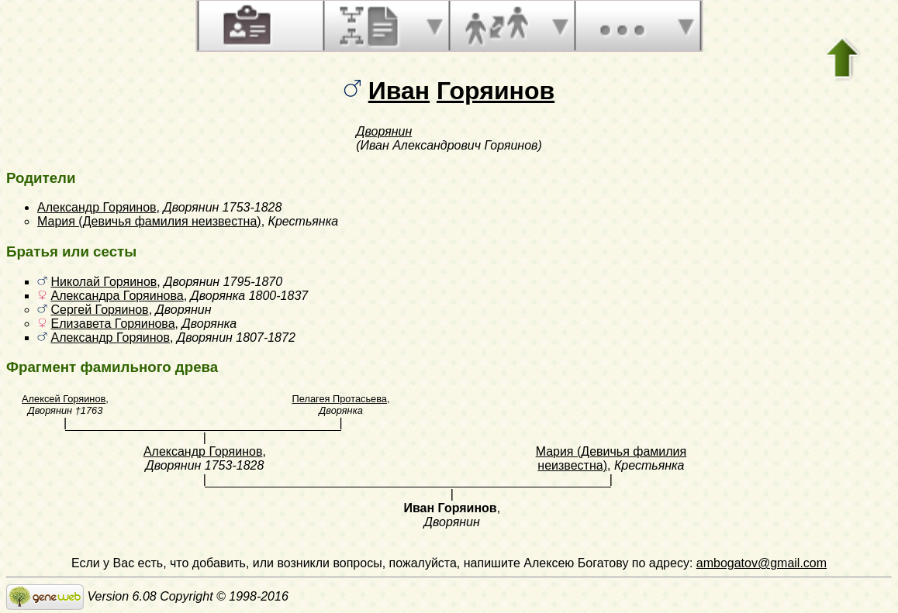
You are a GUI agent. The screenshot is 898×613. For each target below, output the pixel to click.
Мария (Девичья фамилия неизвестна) (149, 221)
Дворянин (384, 131)
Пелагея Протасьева (339, 399)
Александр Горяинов (97, 207)
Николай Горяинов (103, 281)
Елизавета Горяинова (112, 323)
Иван (399, 91)
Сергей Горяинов (99, 309)
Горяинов (495, 91)
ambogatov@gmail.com (761, 563)
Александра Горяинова (116, 295)
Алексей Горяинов (63, 399)
